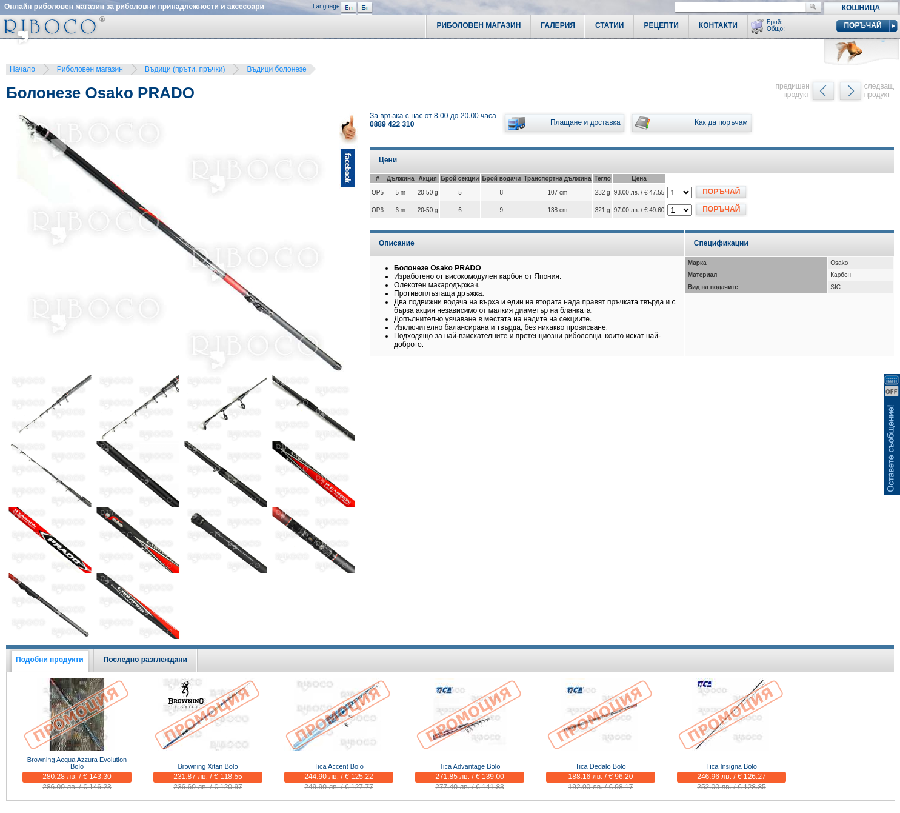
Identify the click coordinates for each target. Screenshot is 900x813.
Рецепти (661, 25)
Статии (609, 25)
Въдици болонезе (276, 69)
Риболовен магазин (90, 69)
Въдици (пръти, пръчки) (185, 69)
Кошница (861, 8)
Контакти (718, 25)
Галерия (558, 25)
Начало (22, 69)
